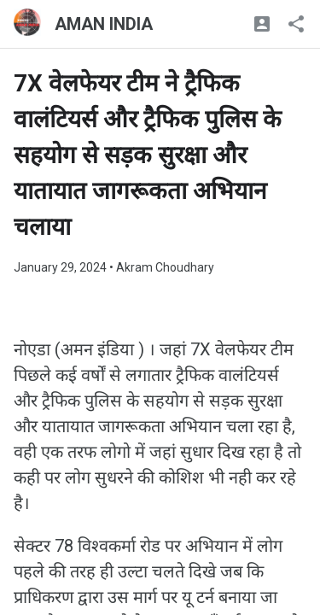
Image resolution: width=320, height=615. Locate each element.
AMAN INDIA (104, 24)
